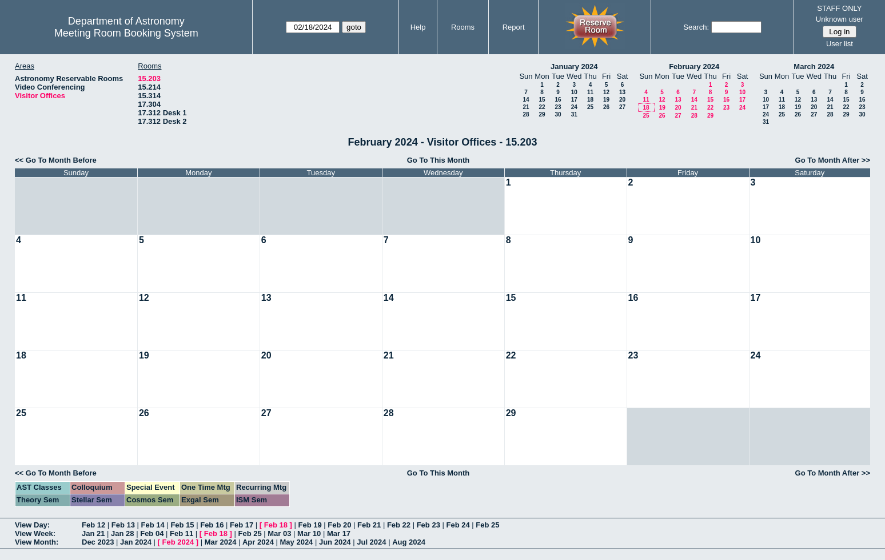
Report (514, 27)
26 (606, 107)
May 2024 (296, 542)
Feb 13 (123, 525)
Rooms (463, 27)
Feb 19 (309, 525)
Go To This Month (438, 160)
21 (526, 107)
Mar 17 (338, 533)
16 (558, 99)
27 (622, 107)
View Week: (35, 533)
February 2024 (694, 66)
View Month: (36, 542)
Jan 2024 (136, 542)
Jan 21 (93, 533)
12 (606, 92)
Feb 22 (398, 525)
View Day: (32, 525)
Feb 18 (276, 525)
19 (606, 99)
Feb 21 (369, 525)
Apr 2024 (258, 542)
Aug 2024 (408, 542)
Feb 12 (93, 525)
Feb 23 (428, 525)
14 (526, 99)
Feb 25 (487, 525)
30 (558, 114)
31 (574, 114)
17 (574, 99)
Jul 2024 (371, 542)
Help (418, 27)
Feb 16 (212, 525)
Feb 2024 (178, 542)
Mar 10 (309, 533)
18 (590, 99)
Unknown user (839, 19)
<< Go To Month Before (56, 160)
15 (542, 99)
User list (839, 43)
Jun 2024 (335, 542)
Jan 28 (122, 533)
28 (526, 114)
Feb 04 (152, 533)
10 (574, 92)
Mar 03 (279, 533)
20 (622, 99)
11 (590, 92)
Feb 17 (241, 525)
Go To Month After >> (832, 160)
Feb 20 (339, 525)
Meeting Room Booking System (126, 33)
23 (558, 107)
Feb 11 (181, 533)
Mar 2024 (221, 542)
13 (622, 92)
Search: (696, 27)
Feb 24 (457, 525)
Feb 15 (182, 525)
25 (590, 107)
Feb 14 (153, 525)
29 (542, 114)
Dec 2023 (98, 542)
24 (574, 107)
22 (542, 107)
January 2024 (574, 66)
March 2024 (814, 66)
